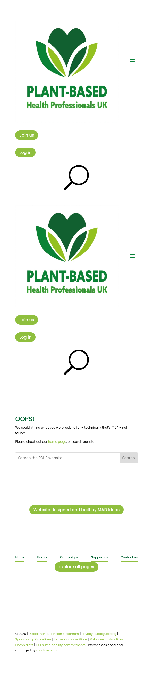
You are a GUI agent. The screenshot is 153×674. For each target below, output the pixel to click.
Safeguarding (105, 634)
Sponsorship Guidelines (33, 639)
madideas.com (48, 650)
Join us (26, 135)
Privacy (87, 634)
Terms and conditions (70, 639)
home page (57, 441)
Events (42, 557)
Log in (25, 152)
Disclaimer (37, 634)
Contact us (129, 557)
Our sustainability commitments (61, 645)
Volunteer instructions (107, 639)
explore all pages (76, 567)
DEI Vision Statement (63, 634)
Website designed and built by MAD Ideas (76, 510)
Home (19, 557)
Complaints (24, 645)
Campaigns (69, 557)
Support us (99, 557)
